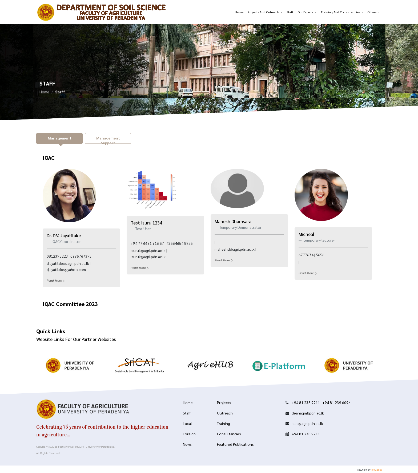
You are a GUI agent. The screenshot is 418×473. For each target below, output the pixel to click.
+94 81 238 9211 (306, 402)
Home (239, 12)
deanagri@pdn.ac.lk (308, 412)
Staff (290, 12)
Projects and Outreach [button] (264, 12)
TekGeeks (376, 469)
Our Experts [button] (306, 12)
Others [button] (372, 12)
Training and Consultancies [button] (341, 12)
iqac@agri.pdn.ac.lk (307, 423)
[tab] (59, 138)
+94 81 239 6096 (336, 402)
